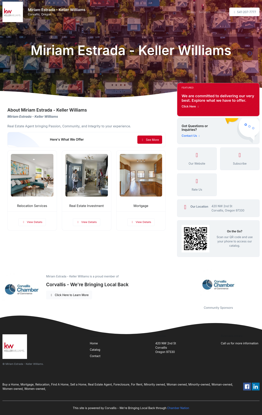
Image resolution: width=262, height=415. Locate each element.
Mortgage (140, 206)
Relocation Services (32, 206)
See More (150, 139)
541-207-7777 (244, 12)
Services (204, 12)
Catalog (95, 349)
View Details (32, 222)
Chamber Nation (178, 408)
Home (190, 12)
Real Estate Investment (86, 206)
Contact (220, 12)
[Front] (13, 12)
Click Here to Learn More (69, 295)
